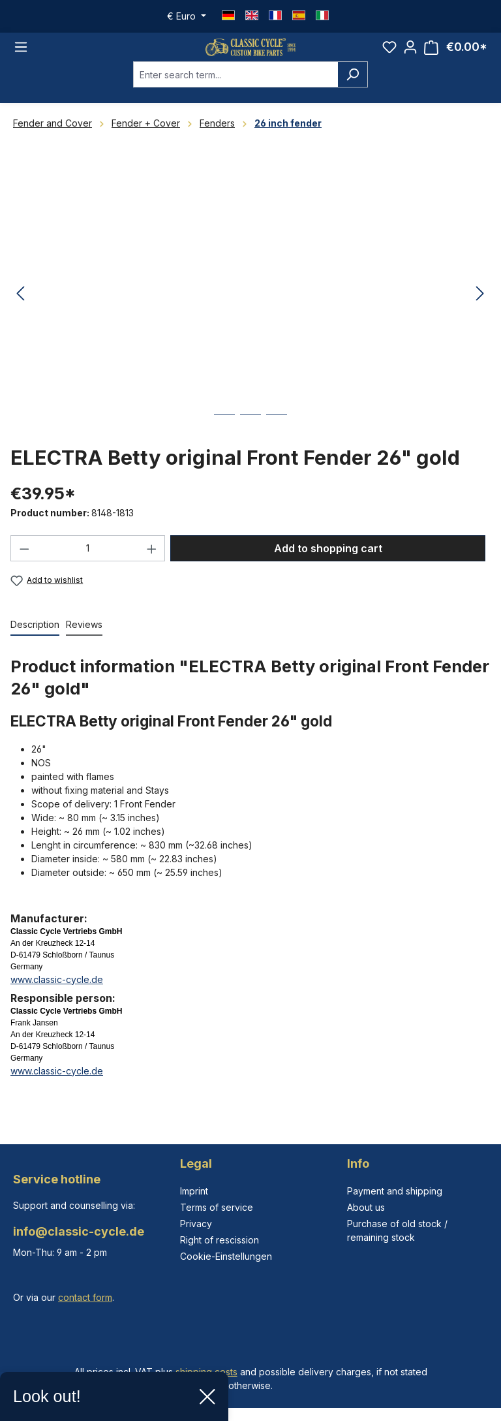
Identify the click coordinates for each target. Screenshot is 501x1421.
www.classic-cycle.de (56, 993)
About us (366, 1207)
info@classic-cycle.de (78, 1231)
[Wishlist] (389, 54)
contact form (85, 1297)
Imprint (194, 1190)
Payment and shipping (394, 1190)
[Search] (352, 89)
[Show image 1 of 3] (224, 438)
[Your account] (410, 54)
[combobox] (235, 89)
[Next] (480, 308)
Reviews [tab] (84, 638)
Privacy (196, 1223)
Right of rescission (219, 1239)
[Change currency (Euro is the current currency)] (186, 16)
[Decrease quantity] (24, 563)
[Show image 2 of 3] (250, 438)
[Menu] (21, 54)
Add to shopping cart (328, 562)
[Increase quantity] (152, 563)
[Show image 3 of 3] (276, 438)
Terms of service (216, 1207)
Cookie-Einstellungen (226, 1256)
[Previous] (20, 308)
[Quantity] (88, 563)
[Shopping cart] (455, 54)
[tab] (34, 639)
